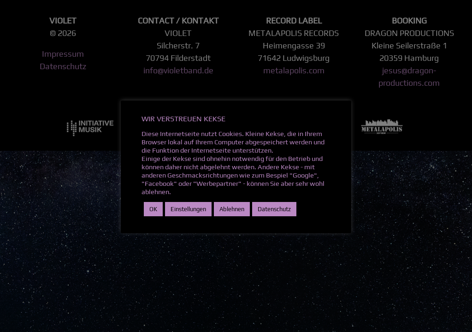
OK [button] (153, 209)
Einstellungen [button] (188, 209)
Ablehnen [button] (231, 209)
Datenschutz (274, 209)
